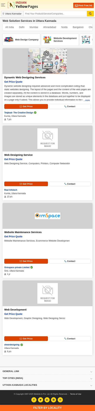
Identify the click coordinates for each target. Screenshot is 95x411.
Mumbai (34, 27)
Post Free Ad (83, 5)
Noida (64, 27)
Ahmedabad (49, 27)
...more (87, 100)
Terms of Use (75, 394)
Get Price (26, 106)
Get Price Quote (13, 81)
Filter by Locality (47, 407)
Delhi (21, 27)
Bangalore (78, 27)
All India (9, 27)
